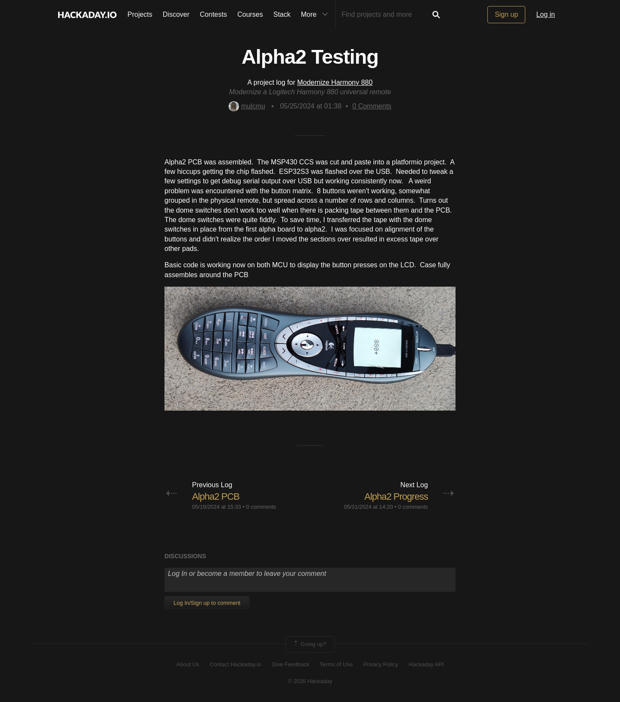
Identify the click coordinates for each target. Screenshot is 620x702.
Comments (371, 106)
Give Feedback (290, 664)
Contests (213, 14)
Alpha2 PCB (215, 496)
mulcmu (247, 106)
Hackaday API (426, 664)
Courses (250, 14)
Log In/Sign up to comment (207, 603)
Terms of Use (336, 664)
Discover (176, 14)
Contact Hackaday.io (235, 664)
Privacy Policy (380, 664)
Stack (282, 14)
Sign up (506, 14)
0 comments (261, 507)
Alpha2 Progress (396, 496)
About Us (187, 664)
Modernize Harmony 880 (334, 82)
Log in (545, 14)
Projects (139, 14)
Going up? (309, 644)
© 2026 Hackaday (310, 681)
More (316, 14)
